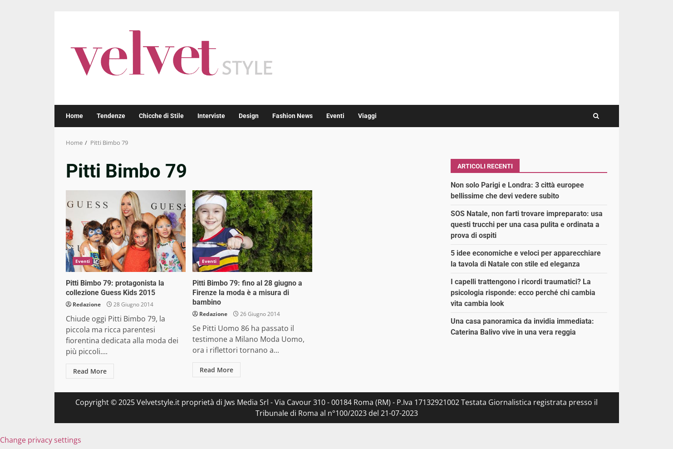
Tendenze (111, 115)
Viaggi (367, 115)
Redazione (87, 304)
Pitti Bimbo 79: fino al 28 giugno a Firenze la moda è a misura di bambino (252, 231)
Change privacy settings (40, 440)
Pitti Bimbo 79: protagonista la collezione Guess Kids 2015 (126, 231)
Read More (90, 371)
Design (249, 115)
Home (74, 115)
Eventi (335, 115)
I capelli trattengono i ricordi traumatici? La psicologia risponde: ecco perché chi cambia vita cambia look (523, 292)
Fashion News (292, 115)
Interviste (211, 115)
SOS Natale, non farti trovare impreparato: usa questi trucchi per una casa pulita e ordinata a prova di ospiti (527, 224)
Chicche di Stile (161, 115)
